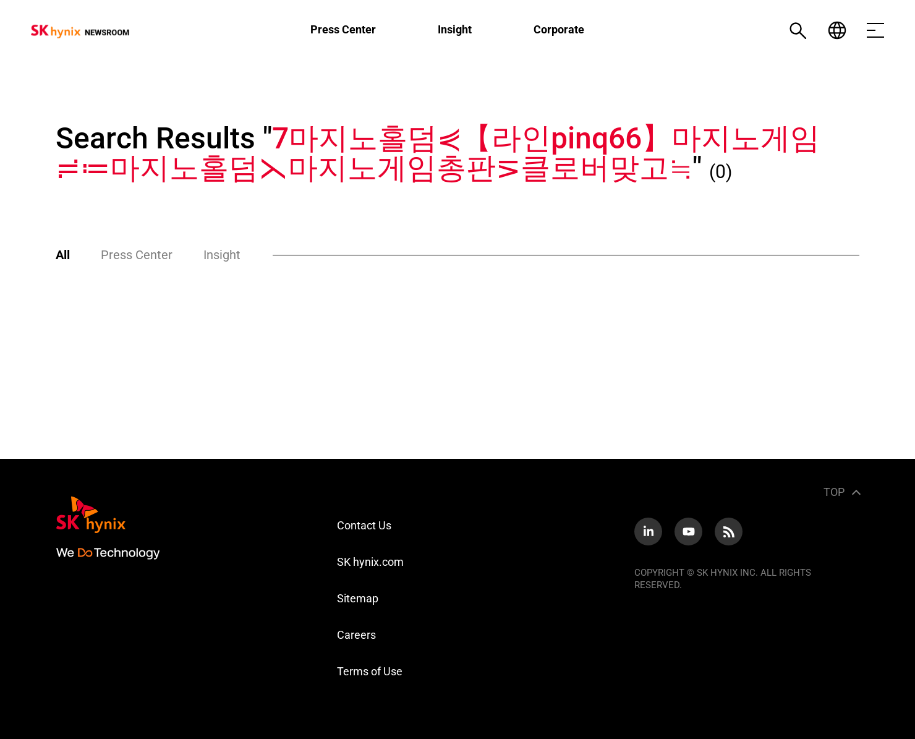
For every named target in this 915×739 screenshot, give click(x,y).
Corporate (559, 29)
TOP (834, 491)
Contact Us (364, 525)
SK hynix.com (370, 561)
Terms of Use (369, 671)
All (63, 254)
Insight (455, 29)
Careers (356, 634)
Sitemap (357, 598)
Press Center (343, 29)
